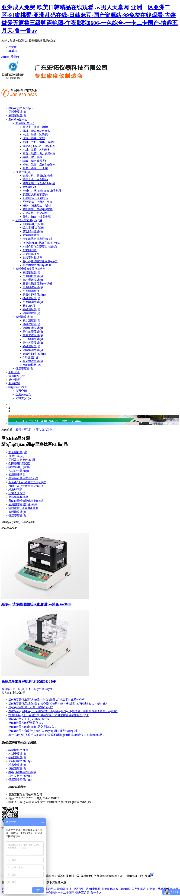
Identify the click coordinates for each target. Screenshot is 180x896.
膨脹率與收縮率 (32, 257)
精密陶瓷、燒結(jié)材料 (37, 209)
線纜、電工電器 (32, 157)
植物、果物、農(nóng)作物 (38, 164)
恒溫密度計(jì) (24, 368)
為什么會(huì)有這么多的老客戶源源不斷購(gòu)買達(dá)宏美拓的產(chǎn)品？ (56, 734)
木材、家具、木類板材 (36, 149)
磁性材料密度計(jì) (20, 775)
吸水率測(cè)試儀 (33, 227)
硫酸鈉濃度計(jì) (32, 350)
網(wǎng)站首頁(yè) (20, 107)
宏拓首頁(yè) (23, 429)
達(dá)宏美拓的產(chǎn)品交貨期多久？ (32, 726)
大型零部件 (29, 187)
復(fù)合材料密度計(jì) (22, 772)
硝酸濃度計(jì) (31, 346)
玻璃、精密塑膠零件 (35, 160)
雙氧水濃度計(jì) (32, 335)
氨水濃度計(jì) (31, 320)
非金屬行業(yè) (24, 123)
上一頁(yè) (18, 688)
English (12, 50)
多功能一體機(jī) (32, 231)
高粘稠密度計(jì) (32, 279)
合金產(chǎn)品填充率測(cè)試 (41, 242)
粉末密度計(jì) (17, 764)
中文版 (12, 47)
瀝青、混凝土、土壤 (35, 168)
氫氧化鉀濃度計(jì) (34, 294)
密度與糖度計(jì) (32, 276)
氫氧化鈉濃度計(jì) (34, 353)
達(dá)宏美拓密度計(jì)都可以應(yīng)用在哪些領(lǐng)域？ (44, 730)
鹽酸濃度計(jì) (31, 324)
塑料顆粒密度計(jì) (20, 761)
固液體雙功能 (30, 235)
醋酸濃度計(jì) (31, 309)
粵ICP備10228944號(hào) (135, 875)
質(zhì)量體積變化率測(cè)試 (39, 261)
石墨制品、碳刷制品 (35, 198)
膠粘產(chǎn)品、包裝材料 (38, 146)
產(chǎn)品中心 (17, 119)
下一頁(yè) (34, 688)
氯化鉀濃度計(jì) (32, 342)
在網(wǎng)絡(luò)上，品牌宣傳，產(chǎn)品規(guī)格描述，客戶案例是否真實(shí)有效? (63, 711)
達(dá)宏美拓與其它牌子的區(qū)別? (30, 707)
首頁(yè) (6, 688)
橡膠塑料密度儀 (18, 749)
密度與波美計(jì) (32, 287)
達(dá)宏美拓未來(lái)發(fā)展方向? (29, 719)
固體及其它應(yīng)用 (28, 220)
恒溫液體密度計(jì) (20, 779)
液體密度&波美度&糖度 (30, 268)
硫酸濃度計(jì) (31, 313)
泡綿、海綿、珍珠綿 (35, 134)
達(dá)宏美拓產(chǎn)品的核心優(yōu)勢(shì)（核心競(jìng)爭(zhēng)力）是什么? (57, 703)
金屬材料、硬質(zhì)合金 (37, 175)
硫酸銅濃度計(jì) (32, 327)
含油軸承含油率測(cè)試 (37, 238)
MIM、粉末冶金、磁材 (36, 205)
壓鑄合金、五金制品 (35, 179)
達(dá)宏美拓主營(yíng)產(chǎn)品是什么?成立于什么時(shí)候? (47, 699)
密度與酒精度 (30, 290)
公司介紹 (21, 390)
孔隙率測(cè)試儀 (33, 224)
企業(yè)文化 (23, 394)
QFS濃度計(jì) (31, 357)
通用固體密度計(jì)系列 (36, 265)
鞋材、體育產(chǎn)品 (36, 130)
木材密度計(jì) (17, 753)
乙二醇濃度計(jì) (32, 338)
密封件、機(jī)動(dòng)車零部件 (42, 190)
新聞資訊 (14, 372)
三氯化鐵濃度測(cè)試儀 (37, 283)
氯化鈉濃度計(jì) (32, 331)
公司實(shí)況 (23, 398)
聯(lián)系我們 (10, 56)
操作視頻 (14, 379)
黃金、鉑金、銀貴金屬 (36, 216)
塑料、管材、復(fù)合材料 (38, 141)
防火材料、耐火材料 (35, 212)
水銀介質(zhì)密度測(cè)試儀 (39, 246)
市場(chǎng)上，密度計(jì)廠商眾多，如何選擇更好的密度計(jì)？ (48, 715)
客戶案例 (14, 383)
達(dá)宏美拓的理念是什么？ (26, 722)
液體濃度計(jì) (24, 316)
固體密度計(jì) (17, 111)
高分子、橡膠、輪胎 (35, 126)
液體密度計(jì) (17, 115)
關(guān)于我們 (17, 387)
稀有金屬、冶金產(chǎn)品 (38, 183)
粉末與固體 (29, 250)
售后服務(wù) (16, 375)
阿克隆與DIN (30, 253)
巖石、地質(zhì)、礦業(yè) (38, 153)
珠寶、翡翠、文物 (33, 138)
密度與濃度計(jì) (32, 301)
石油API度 (29, 305)
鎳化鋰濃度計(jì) (32, 361)
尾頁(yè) (47, 688)
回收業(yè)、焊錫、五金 (37, 201)
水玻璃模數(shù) (32, 364)
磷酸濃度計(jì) (31, 298)
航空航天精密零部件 (35, 194)
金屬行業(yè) (23, 171)
